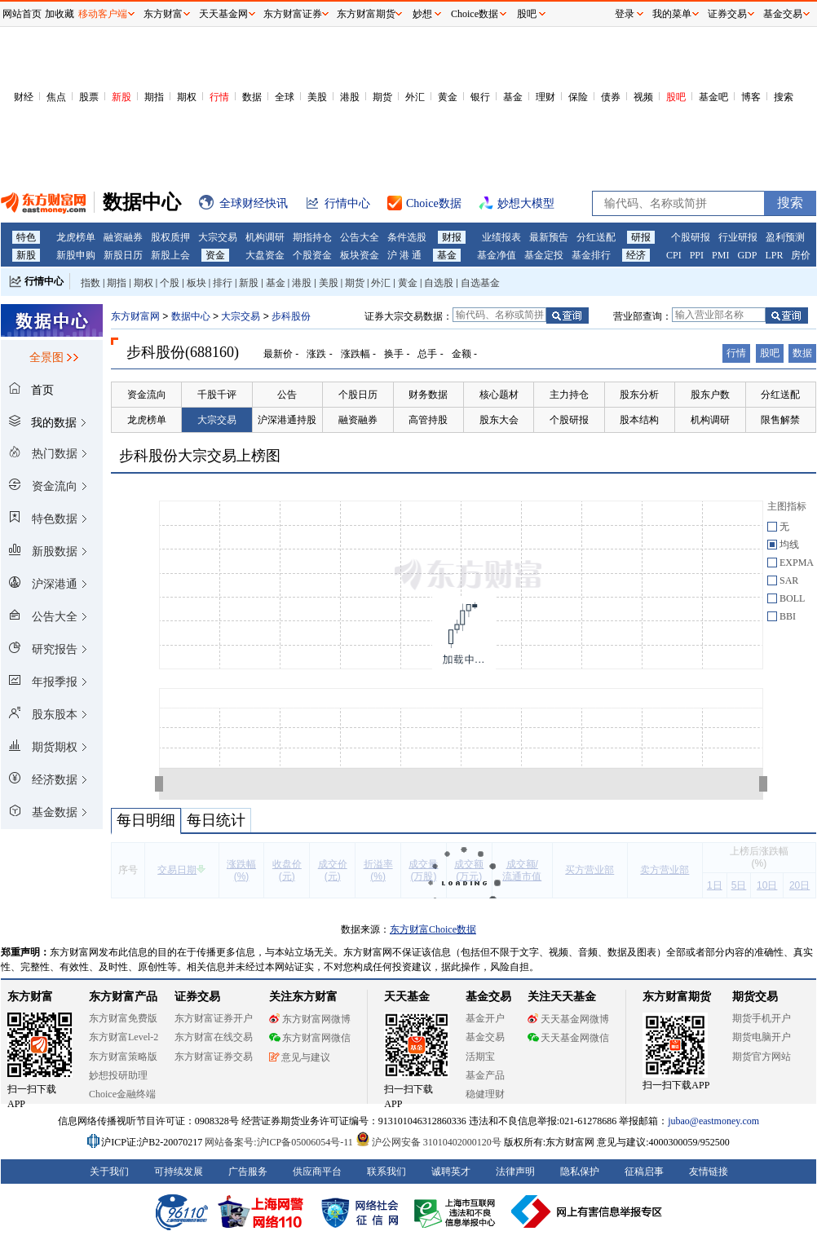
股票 (89, 97)
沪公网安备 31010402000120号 (428, 1142)
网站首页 (22, 14)
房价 (800, 255)
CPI (674, 255)
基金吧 (713, 97)
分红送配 (596, 237)
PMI (720, 255)
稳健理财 (485, 1094)
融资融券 (123, 237)
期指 (154, 97)
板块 (196, 283)
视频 (643, 97)
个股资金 (312, 255)
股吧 (676, 97)
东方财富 (30, 997)
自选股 (438, 283)
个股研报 (690, 237)
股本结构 (639, 420)
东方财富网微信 (310, 1038)
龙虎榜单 (75, 237)
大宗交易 (217, 237)
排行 (222, 283)
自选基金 (480, 283)
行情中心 (44, 281)
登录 (624, 14)
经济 (636, 255)
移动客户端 (102, 14)
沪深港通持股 (287, 420)
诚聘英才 (450, 1171)
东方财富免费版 (123, 1018)
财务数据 (428, 394)
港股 (350, 97)
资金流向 (146, 394)
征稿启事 (644, 1171)
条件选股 (406, 237)
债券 (610, 97)
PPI (697, 255)
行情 (219, 97)
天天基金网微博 (568, 1019)
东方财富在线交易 (213, 1037)
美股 (317, 97)
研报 (641, 237)
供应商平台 (317, 1171)
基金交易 (485, 1037)
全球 (284, 97)
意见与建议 (299, 1057)
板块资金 (359, 255)
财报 (451, 237)
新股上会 (170, 255)
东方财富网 (135, 316)
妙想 (422, 14)
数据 (252, 97)
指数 (90, 283)
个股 (169, 283)
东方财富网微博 (310, 1019)
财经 (23, 97)
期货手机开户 (761, 1018)
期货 (382, 97)
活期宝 (480, 1056)
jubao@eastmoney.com (713, 1121)
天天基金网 (223, 14)
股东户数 (710, 394)
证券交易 (727, 14)
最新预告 (548, 237)
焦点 (56, 97)
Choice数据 (474, 14)
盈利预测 (785, 237)
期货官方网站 (761, 1056)
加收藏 (59, 14)
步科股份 (291, 316)
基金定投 (543, 255)
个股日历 (358, 394)
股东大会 (499, 420)
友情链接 (708, 1171)
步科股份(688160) (182, 352)
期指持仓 (312, 237)
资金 (215, 255)
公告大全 (359, 237)
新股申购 (75, 255)
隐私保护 (579, 1171)
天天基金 (407, 997)
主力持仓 (569, 394)
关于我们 (109, 1171)
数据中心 (190, 316)
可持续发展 (178, 1171)
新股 (121, 97)
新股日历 (123, 255)
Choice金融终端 (122, 1094)
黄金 (447, 97)
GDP (747, 255)
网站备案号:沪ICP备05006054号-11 (280, 1142)
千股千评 (216, 394)
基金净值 (496, 255)
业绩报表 (501, 237)
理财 (545, 97)
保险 (578, 97)
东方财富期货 (677, 997)
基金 (513, 97)
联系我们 (386, 1171)
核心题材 (499, 394)
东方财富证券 (292, 14)
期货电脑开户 (761, 1037)
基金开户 (485, 1018)
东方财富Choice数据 (433, 929)
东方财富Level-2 (123, 1037)
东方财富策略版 (123, 1056)
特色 (26, 237)
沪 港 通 (404, 255)
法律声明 (515, 1171)
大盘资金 (265, 255)
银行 (480, 97)
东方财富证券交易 (213, 1056)
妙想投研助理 (118, 1075)
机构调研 (265, 237)
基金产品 (485, 1075)
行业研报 (737, 237)
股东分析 (639, 394)
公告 (287, 394)
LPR (774, 255)
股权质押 (170, 237)
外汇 (415, 97)
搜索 (783, 97)
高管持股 (428, 420)
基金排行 (591, 255)
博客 (751, 97)
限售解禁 (780, 420)
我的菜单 (671, 14)
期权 (187, 97)
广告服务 (247, 1171)
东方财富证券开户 (213, 1018)
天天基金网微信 (568, 1038)
